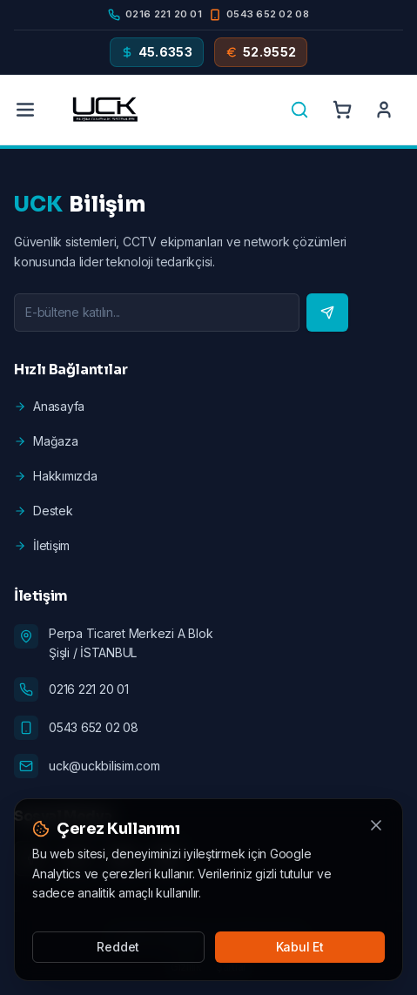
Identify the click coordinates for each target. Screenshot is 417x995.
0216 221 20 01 (89, 689)
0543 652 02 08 (93, 727)
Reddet (118, 946)
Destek (43, 510)
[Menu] (25, 109)
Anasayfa (49, 406)
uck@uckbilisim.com (104, 765)
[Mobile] (259, 15)
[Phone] (155, 15)
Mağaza (46, 441)
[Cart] (342, 110)
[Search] (299, 109)
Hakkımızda (56, 475)
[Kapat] (376, 825)
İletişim (42, 545)
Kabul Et (300, 946)
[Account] (384, 110)
